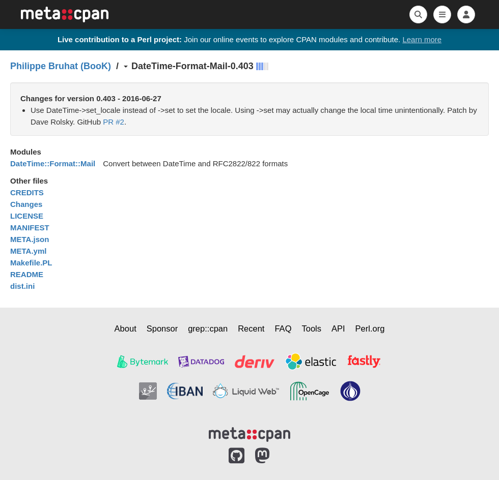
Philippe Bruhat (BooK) (60, 66)
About (125, 328)
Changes (26, 204)
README (26, 274)
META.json (29, 239)
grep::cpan (208, 328)
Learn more (421, 39)
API (338, 328)
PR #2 (113, 121)
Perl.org (370, 328)
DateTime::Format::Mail (52, 163)
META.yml (28, 251)
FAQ (282, 328)
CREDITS (27, 192)
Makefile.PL (31, 262)
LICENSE (26, 216)
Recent (251, 328)
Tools (311, 328)
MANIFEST (29, 227)
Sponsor (162, 328)
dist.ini (22, 286)
